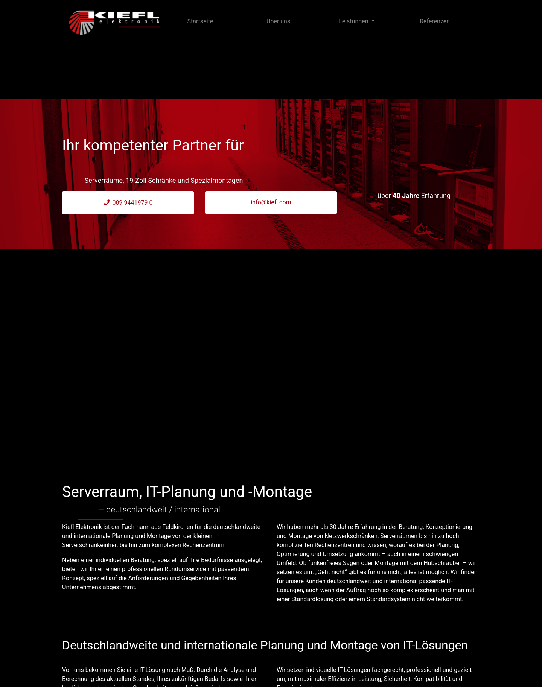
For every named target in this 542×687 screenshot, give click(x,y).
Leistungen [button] (354, 21)
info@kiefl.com (271, 202)
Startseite (200, 21)
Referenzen (435, 21)
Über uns (278, 21)
